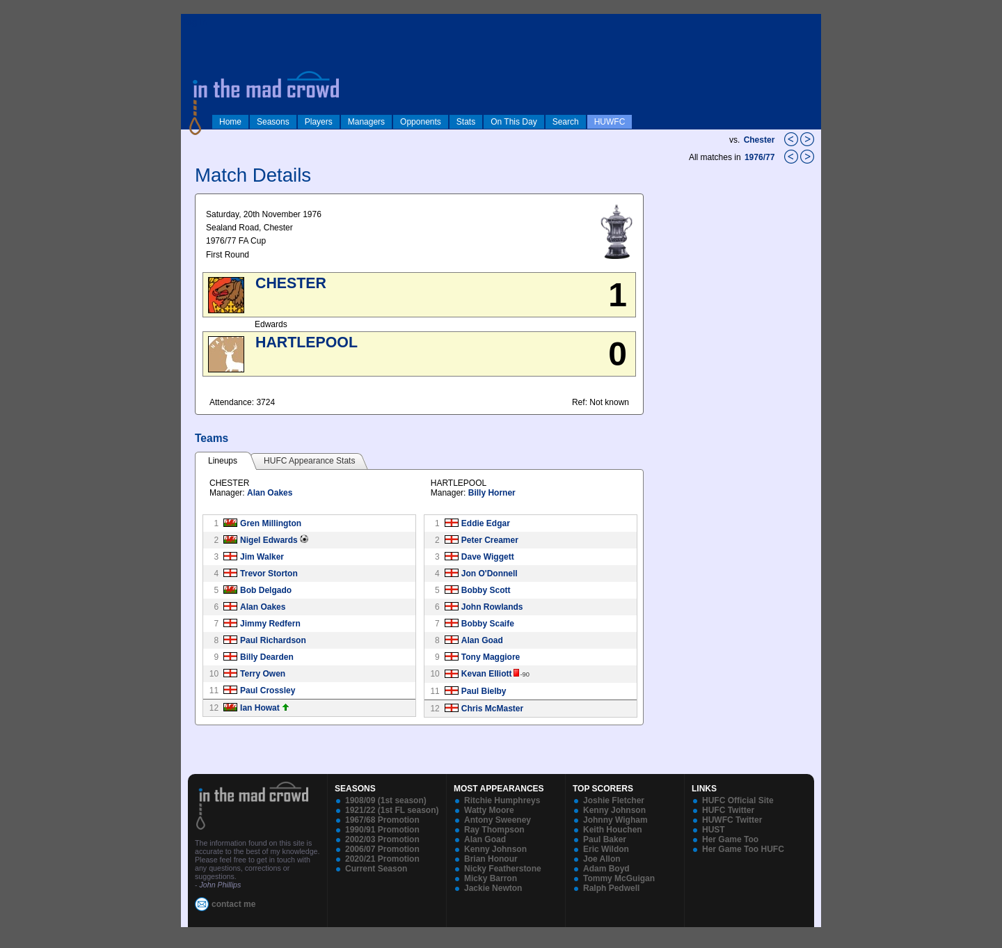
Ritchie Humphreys (502, 800)
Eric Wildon (606, 849)
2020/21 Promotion (382, 859)
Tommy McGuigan (619, 878)
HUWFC (610, 122)
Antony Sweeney (497, 820)
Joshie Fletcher (613, 800)
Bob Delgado (266, 590)
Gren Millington (270, 523)
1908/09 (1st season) (386, 800)
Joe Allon (602, 859)
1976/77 (761, 157)
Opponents (420, 122)
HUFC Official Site (738, 800)
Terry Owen (262, 674)
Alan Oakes (269, 493)
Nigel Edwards (269, 540)
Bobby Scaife (487, 624)
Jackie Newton (493, 888)
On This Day (513, 122)
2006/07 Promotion (382, 849)
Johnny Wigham (615, 820)
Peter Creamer (489, 540)
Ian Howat (260, 708)
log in (195, 22)
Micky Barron (490, 878)
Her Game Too (730, 839)
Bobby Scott (486, 590)
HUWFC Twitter (732, 820)
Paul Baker (604, 839)
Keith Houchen (612, 830)
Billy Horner (492, 493)
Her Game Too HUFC (743, 849)
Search (565, 122)
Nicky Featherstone (502, 869)
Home (230, 122)
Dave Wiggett (487, 557)
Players (319, 122)
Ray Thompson (494, 830)
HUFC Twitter (728, 810)
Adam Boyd (606, 869)
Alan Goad (482, 640)
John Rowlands (492, 607)
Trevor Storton (269, 573)
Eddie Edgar (485, 523)
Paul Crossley (267, 690)
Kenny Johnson (495, 849)
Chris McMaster (492, 708)
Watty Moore (489, 810)
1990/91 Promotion (382, 830)
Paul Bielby (484, 691)
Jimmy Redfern (270, 624)
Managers (366, 122)
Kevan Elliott (486, 674)
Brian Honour (491, 859)
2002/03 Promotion (382, 839)
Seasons (273, 122)
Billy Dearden (267, 657)
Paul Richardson (273, 640)
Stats (465, 122)
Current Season (376, 869)
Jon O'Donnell (489, 573)
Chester (759, 140)
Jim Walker (262, 557)
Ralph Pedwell (611, 888)
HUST (713, 830)
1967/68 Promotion (382, 820)
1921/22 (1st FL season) (392, 810)
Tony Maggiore (490, 657)
